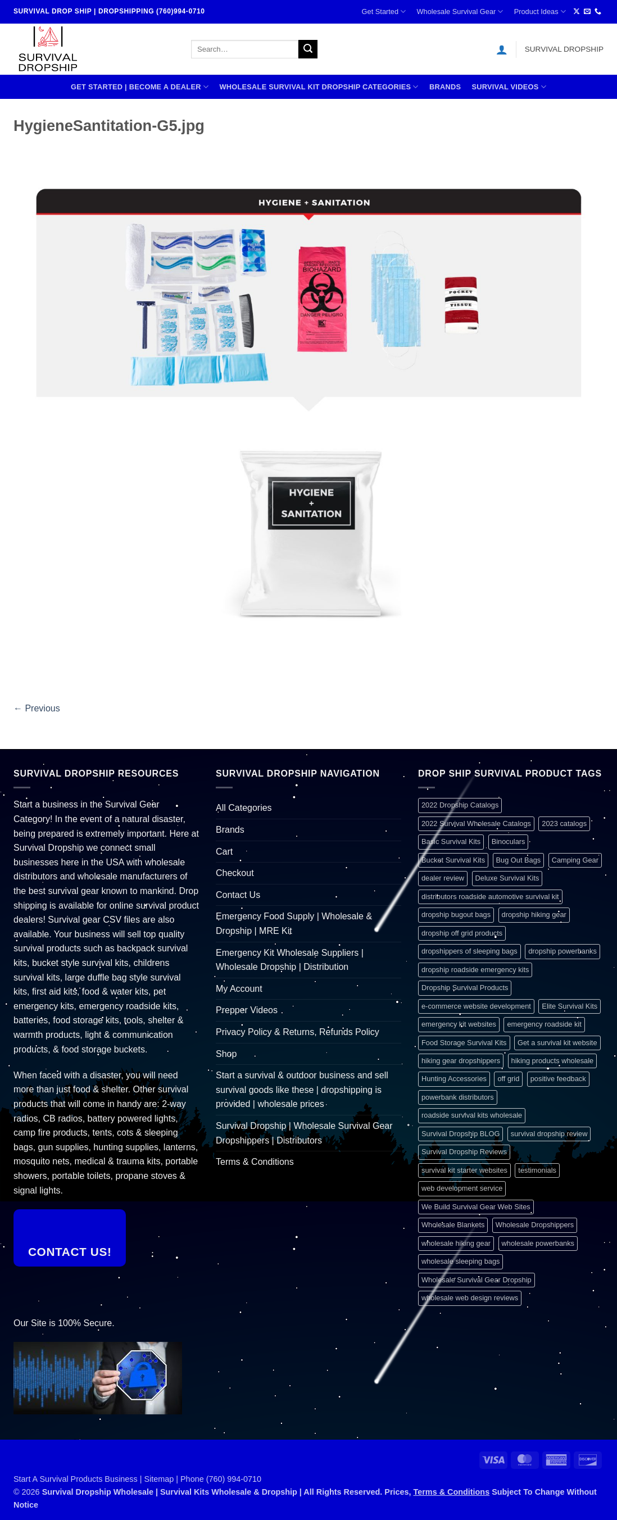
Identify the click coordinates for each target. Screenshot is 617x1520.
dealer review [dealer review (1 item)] (442, 878)
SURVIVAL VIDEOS (508, 86)
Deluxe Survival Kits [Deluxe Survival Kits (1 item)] (507, 878)
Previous (36, 708)
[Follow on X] (576, 12)
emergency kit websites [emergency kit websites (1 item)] (458, 1024)
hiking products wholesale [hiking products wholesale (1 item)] (552, 1060)
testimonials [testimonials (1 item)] (537, 1170)
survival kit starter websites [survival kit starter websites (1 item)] (464, 1170)
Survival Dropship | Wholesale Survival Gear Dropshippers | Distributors (304, 1133)
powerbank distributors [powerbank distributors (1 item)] (457, 1097)
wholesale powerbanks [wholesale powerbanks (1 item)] (538, 1243)
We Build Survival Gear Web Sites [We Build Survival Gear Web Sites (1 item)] (475, 1207)
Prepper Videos (247, 1010)
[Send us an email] (587, 12)
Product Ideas (540, 11)
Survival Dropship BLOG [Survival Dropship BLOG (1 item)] (460, 1133)
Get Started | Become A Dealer (139, 86)
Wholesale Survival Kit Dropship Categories (318, 86)
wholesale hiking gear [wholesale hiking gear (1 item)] (456, 1243)
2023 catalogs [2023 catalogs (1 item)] (564, 823)
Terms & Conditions (255, 1162)
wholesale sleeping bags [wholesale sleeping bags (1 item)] (460, 1261)
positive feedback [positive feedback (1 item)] (558, 1078)
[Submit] (307, 49)
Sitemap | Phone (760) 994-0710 (203, 1478)
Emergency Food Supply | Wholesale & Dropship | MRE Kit (294, 923)
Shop (226, 1054)
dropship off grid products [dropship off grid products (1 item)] (461, 933)
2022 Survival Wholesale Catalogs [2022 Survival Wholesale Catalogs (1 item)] (476, 823)
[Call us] (598, 12)
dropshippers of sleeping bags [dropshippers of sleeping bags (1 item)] (469, 951)
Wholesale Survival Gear (459, 11)
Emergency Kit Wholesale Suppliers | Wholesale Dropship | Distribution (290, 960)
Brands (445, 87)
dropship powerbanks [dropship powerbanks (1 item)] (562, 951)
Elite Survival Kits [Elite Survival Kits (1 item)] (569, 1006)
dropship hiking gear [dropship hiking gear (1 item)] (534, 914)
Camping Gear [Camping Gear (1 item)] (575, 860)
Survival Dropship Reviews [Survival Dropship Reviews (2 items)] (464, 1151)
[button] (501, 49)
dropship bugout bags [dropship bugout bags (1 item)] (456, 914)
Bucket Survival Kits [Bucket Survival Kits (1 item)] (453, 860)
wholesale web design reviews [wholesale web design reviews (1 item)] (469, 1298)
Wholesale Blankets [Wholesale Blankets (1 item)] (452, 1224)
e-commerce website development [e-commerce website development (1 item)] (476, 1006)
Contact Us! (70, 1251)
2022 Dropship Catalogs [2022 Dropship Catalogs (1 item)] (459, 805)
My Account (239, 988)
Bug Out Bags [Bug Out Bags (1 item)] (518, 860)
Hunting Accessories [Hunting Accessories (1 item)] (454, 1078)
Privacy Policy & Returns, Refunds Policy (297, 1032)
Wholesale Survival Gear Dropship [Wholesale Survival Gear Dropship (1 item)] (476, 1280)
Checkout (235, 873)
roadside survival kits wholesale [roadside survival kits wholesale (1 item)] (471, 1115)
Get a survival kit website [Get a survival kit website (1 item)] (557, 1042)
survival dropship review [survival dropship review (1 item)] (549, 1133)
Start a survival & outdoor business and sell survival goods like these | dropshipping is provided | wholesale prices (302, 1089)
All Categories (244, 808)
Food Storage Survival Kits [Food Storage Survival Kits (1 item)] (464, 1042)
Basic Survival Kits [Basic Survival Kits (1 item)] (450, 841)
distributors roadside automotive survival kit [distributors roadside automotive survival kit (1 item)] (490, 896)
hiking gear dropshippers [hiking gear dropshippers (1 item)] (460, 1060)
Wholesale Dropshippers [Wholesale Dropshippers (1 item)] (535, 1224)
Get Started (384, 11)
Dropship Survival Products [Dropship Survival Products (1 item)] (464, 987)
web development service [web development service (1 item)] (461, 1188)
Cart (224, 851)
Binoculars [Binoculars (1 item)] (508, 841)
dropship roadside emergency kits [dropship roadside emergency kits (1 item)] (475, 969)
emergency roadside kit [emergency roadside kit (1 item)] (544, 1024)
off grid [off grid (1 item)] (508, 1078)
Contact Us (238, 895)
